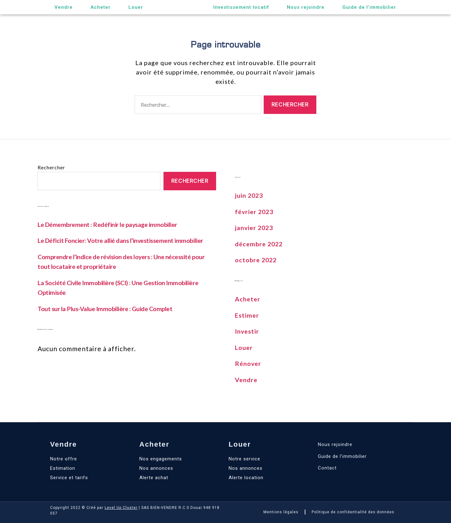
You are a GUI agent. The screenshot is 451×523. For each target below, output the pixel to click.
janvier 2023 (255, 227)
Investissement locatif (241, 7)
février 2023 (255, 211)
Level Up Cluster (121, 507)
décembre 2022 (260, 244)
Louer (135, 7)
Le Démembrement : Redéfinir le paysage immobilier (112, 224)
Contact (327, 468)
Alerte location (246, 477)
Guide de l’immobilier (369, 7)
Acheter (101, 7)
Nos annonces (156, 468)
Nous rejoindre (305, 7)
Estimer (247, 315)
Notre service (244, 459)
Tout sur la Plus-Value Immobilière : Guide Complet (109, 308)
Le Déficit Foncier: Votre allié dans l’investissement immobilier (125, 240)
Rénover (248, 363)
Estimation (62, 468)
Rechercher (51, 167)
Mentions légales (280, 512)
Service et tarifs (69, 477)
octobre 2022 (256, 260)
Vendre (63, 7)
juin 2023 (250, 195)
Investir (248, 331)
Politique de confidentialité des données (353, 512)
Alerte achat (153, 477)
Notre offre (63, 459)
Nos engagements (160, 459)
